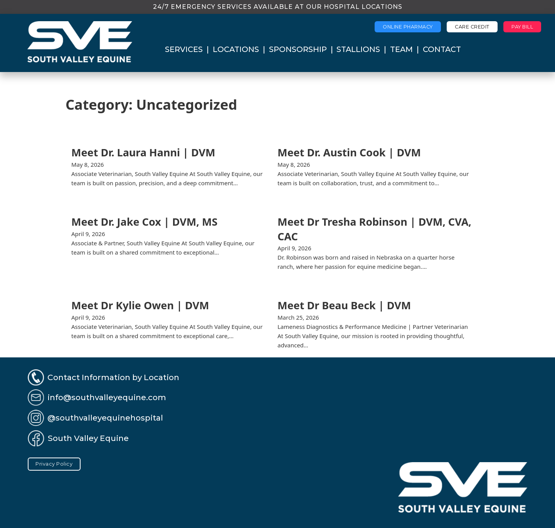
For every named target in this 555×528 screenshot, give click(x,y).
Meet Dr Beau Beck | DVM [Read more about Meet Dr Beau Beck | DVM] (344, 305)
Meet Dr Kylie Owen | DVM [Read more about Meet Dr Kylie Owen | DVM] (140, 305)
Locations (236, 49)
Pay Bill (522, 27)
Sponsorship (298, 49)
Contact (442, 49)
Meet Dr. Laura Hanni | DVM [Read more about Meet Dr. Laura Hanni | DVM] (143, 152)
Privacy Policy (53, 464)
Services (184, 49)
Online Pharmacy (408, 27)
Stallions (358, 49)
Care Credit (472, 27)
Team (401, 49)
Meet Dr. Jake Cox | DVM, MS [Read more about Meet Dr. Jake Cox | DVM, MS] (144, 222)
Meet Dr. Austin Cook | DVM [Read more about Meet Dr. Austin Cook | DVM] (349, 152)
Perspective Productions (294, 517)
